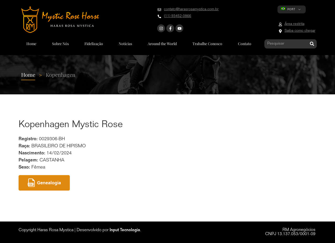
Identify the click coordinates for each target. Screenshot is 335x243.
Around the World (162, 43)
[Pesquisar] (312, 43)
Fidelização (93, 43)
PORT (288, 9)
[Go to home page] (60, 19)
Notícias (125, 43)
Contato (244, 43)
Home (31, 43)
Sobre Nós (60, 43)
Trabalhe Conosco (207, 43)
